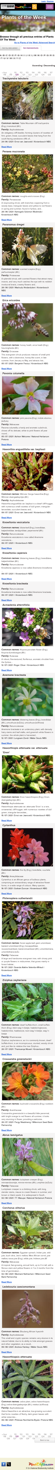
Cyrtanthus (8, 825)
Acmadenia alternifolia (16, 605)
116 (45, 73)
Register (50, 1)
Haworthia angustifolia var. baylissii (23, 449)
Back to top (44, 1440)
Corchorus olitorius (13, 1208)
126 (8, 1439)
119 (10, 75)
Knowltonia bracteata (15, 583)
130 (34, 1439)
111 (15, 73)
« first (4, 73)
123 (36, 75)
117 (51, 73)
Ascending (37, 65)
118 (4, 75)
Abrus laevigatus (12, 1135)
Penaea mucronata (13, 151)
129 (27, 1439)
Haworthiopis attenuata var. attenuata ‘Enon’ (25, 750)
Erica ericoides (11, 300)
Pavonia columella (13, 373)
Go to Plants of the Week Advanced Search (34, 42)
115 (39, 73)
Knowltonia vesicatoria (16, 522)
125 (49, 75)
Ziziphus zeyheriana (14, 980)
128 (21, 1439)
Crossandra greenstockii (17, 1059)
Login (43, 1)
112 (21, 73)
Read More (6, 147)
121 (23, 75)
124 (42, 75)
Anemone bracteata (14, 675)
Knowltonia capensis (14, 553)
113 (27, 73)
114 (33, 73)
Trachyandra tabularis (15, 78)
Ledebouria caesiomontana (18, 1286)
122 (30, 75)
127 (14, 1439)
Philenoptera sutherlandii (17, 898)
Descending (49, 65)
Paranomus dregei (13, 224)
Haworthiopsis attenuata (17, 1357)
